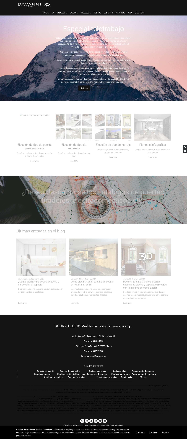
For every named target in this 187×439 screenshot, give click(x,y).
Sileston (145, 381)
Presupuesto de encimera (144, 369)
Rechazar (153, 432)
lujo (36, 391)
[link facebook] (82, 416)
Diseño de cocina (43, 369)
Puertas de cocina (76, 372)
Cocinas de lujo (119, 366)
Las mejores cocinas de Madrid (80, 391)
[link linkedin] (105, 416)
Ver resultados (100, 83)
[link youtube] (100, 416)
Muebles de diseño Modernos (71, 369)
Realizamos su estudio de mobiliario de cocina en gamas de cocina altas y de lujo (50, 381)
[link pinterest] (96, 416)
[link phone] (185, 147)
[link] (34, 5)
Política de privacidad (114, 420)
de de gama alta (79, 396)
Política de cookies (80, 420)
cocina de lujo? (87, 393)
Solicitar (84, 83)
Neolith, (131, 381)
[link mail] (185, 151)
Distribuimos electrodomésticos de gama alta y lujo (42, 385)
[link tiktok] (91, 416)
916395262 (98, 336)
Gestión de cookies (97, 420)
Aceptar (165, 432)
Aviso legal (67, 420)
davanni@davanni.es (96, 351)
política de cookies (23, 435)
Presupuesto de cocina (143, 366)
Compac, (137, 381)
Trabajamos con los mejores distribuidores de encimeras (105, 381)
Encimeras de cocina (97, 369)
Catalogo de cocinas (54, 372)
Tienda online (126, 372)
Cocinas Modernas (97, 366)
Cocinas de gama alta (70, 366)
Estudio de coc (44, 391)
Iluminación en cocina (106, 372)
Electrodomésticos (120, 369)
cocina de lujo (147, 391)
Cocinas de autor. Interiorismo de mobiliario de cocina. (111, 377)
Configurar (140, 432)
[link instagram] (87, 416)
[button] (64, 5)
